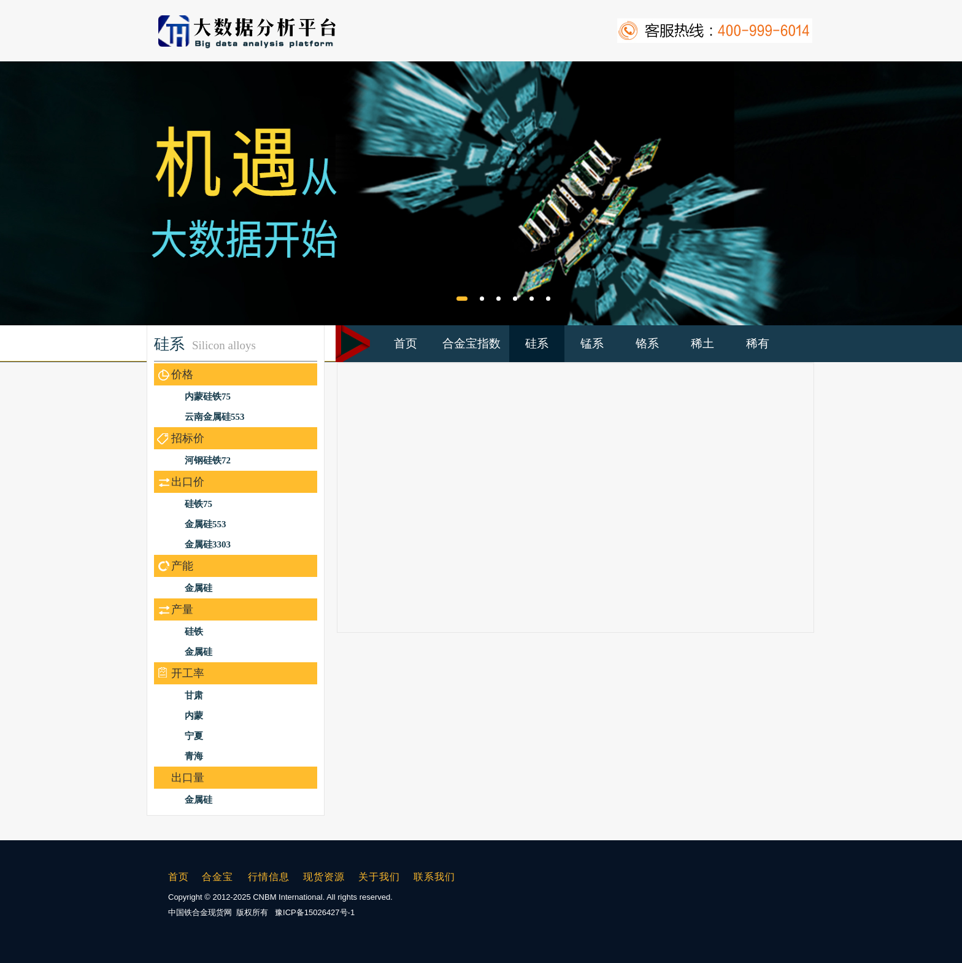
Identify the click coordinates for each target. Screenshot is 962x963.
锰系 (592, 343)
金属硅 (198, 588)
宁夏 (194, 736)
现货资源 (324, 877)
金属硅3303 (208, 544)
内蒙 (194, 716)
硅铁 (194, 631)
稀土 (702, 343)
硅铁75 (198, 504)
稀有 (757, 343)
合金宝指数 (471, 343)
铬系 (647, 343)
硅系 (536, 343)
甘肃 (194, 695)
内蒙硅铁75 (208, 396)
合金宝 (217, 877)
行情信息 (269, 877)
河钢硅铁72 (208, 460)
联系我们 (434, 877)
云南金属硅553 (215, 417)
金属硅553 (205, 524)
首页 (405, 343)
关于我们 (379, 877)
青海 (194, 756)
